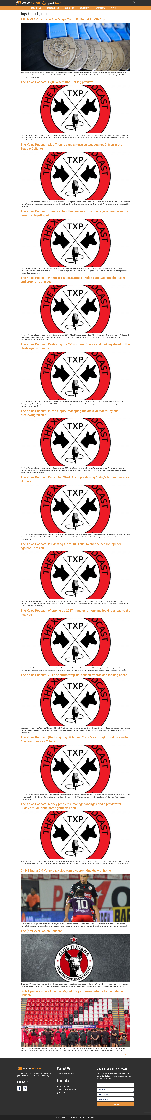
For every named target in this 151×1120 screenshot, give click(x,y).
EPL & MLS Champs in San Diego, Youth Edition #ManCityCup (63, 19)
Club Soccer (70, 8)
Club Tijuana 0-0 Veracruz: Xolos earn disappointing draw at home (66, 870)
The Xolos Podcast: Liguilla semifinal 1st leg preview (57, 82)
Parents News (101, 8)
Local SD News (37, 8)
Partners (115, 8)
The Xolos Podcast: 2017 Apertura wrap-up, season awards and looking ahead (74, 675)
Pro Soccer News (54, 8)
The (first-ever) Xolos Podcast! (41, 931)
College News (86, 8)
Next (127, 1055)
